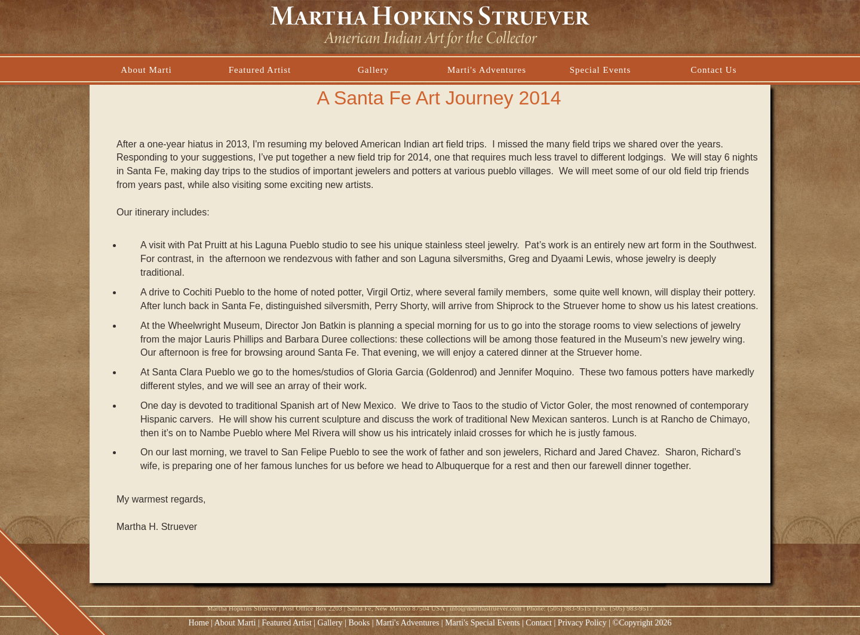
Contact (539, 622)
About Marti (235, 622)
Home (199, 622)
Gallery (330, 622)
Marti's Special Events (483, 622)
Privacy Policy (582, 622)
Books (359, 622)
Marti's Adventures (408, 622)
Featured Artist (287, 622)
